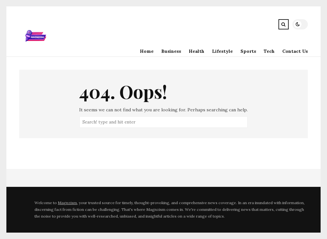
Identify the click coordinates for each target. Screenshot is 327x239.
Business (171, 51)
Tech (269, 51)
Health (196, 51)
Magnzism (67, 202)
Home (147, 51)
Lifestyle (222, 51)
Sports (248, 51)
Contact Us (295, 51)
